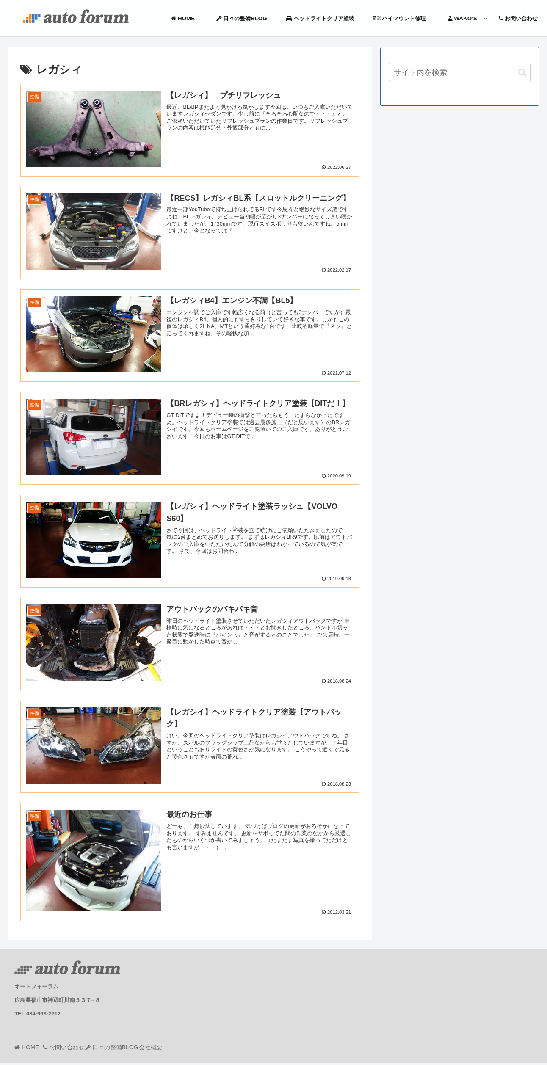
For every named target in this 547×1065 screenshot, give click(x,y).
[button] (522, 72)
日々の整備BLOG (133, 1049)
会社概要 (180, 1049)
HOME (34, 1049)
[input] (460, 72)
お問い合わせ (76, 1049)
